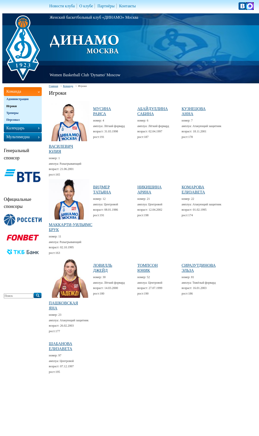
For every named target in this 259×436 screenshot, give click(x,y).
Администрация (17, 99)
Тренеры (12, 113)
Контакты (127, 6)
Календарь (15, 128)
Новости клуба (62, 6)
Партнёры (106, 6)
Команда (68, 85)
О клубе (86, 6)
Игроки (11, 106)
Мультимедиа (18, 137)
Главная (53, 85)
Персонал (12, 120)
